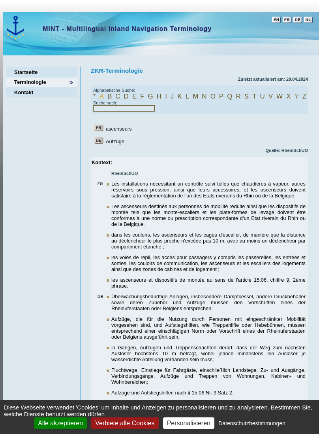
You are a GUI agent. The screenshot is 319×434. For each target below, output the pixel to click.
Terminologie (30, 82)
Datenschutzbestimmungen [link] (251, 423)
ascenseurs (118, 129)
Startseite (26, 72)
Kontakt (23, 92)
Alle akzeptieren (60, 423)
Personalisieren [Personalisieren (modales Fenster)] (188, 423)
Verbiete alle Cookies (124, 423)
